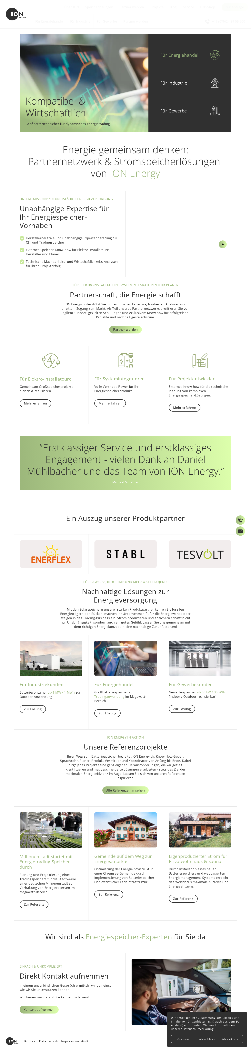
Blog (173, 7)
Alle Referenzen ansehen (125, 790)
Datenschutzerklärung (198, 1029)
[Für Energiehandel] (125, 83)
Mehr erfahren (35, 403)
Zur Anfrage (235, 7)
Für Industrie (80, 21)
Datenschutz (49, 1041)
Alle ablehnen (207, 1039)
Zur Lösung (33, 709)
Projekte (157, 7)
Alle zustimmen (231, 1039)
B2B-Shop (207, 7)
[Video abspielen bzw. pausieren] (181, 225)
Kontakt (30, 1041)
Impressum (70, 1041)
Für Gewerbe (107, 21)
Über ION (71, 7)
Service (188, 7)
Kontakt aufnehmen (39, 1009)
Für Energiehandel (49, 21)
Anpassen (183, 1039)
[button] (190, 55)
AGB (84, 1041)
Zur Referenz (34, 904)
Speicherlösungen (99, 7)
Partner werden (131, 7)
